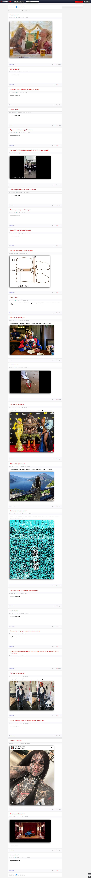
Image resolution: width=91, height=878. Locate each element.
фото (26, 132)
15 (22, 6)
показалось (27, 513)
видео (26, 112)
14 (20, 6)
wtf (24, 17)
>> (24, 6)
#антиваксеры (18, 1)
